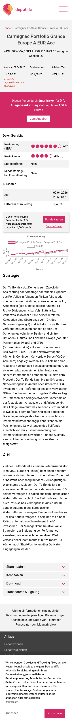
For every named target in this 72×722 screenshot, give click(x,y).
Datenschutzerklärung (42, 694)
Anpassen (11, 713)
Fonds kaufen (54, 219)
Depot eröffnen (54, 226)
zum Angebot (38, 119)
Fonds (6, 28)
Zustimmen (55, 713)
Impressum (11, 701)
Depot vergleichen (15, 650)
